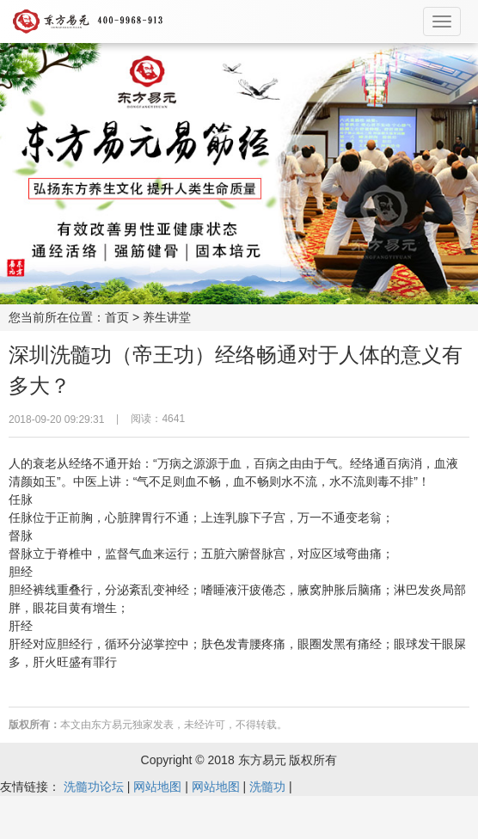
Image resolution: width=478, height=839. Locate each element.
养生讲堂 (167, 317)
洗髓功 (267, 786)
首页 (117, 317)
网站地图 (157, 786)
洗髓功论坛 (94, 786)
